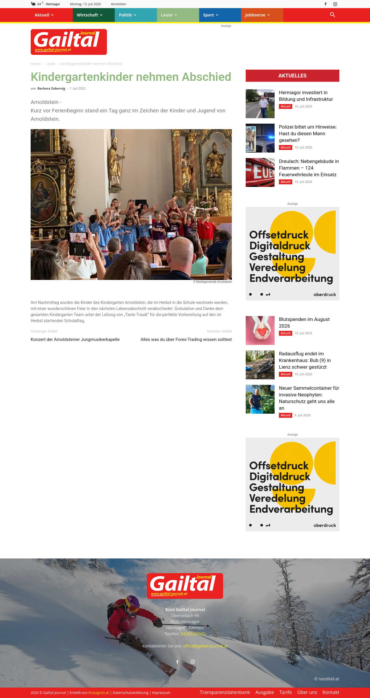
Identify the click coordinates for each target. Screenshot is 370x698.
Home (35, 63)
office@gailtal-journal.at (205, 646)
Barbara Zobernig (51, 88)
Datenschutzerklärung (131, 692)
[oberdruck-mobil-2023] (292, 299)
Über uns (307, 692)
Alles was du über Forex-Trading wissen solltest (186, 339)
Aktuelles (292, 75)
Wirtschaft (90, 15)
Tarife (286, 692)
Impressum (161, 692)
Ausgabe (265, 692)
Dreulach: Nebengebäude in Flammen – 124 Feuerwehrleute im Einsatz (309, 167)
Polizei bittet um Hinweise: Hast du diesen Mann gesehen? (308, 133)
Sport (211, 15)
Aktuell (44, 15)
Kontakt (331, 692)
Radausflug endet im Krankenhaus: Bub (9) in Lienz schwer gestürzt (305, 360)
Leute (169, 15)
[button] (332, 15)
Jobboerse (257, 15)
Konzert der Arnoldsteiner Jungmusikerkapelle (75, 339)
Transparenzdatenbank (225, 692)
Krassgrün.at (98, 692)
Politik (127, 15)
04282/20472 (193, 633)
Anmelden (118, 4)
